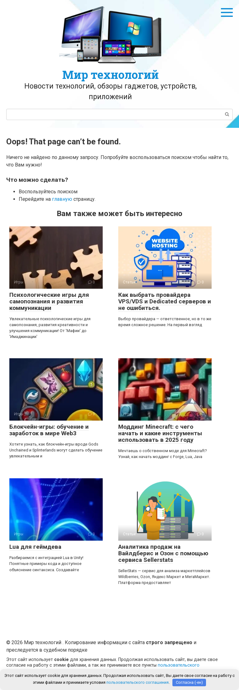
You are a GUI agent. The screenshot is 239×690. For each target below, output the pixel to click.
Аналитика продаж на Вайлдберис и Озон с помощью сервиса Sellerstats (163, 553)
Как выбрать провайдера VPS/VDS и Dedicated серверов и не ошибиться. (164, 301)
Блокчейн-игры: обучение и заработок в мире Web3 (49, 430)
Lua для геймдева (35, 546)
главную (62, 199)
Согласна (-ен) (189, 682)
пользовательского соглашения (137, 682)
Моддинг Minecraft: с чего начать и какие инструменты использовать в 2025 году (160, 433)
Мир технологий (110, 74)
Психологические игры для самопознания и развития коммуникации (49, 301)
